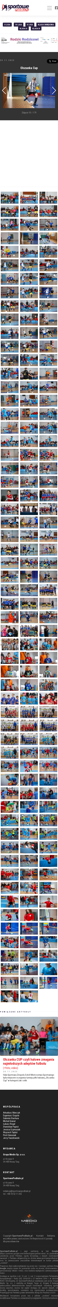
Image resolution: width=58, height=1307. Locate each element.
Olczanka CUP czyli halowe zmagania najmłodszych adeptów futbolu (29, 1063)
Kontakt (40, 1235)
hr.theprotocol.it (37, 1238)
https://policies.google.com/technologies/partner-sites (23, 1253)
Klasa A (23, 28)
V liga (30, 24)
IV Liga (18, 24)
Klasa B (36, 28)
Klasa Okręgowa (46, 24)
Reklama (51, 1235)
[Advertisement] (29, 153)
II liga (7, 24)
